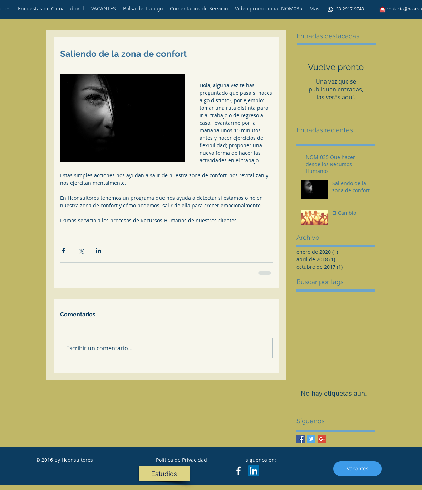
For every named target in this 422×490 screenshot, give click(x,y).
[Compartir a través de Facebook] (63, 250)
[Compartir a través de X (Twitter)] (81, 250)
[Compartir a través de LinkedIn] (98, 250)
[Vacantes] (357, 468)
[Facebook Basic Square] (300, 439)
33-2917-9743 (350, 8)
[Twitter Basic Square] (311, 439)
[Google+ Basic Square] (322, 439)
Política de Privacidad (181, 459)
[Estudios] (164, 473)
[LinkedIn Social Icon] (253, 470)
